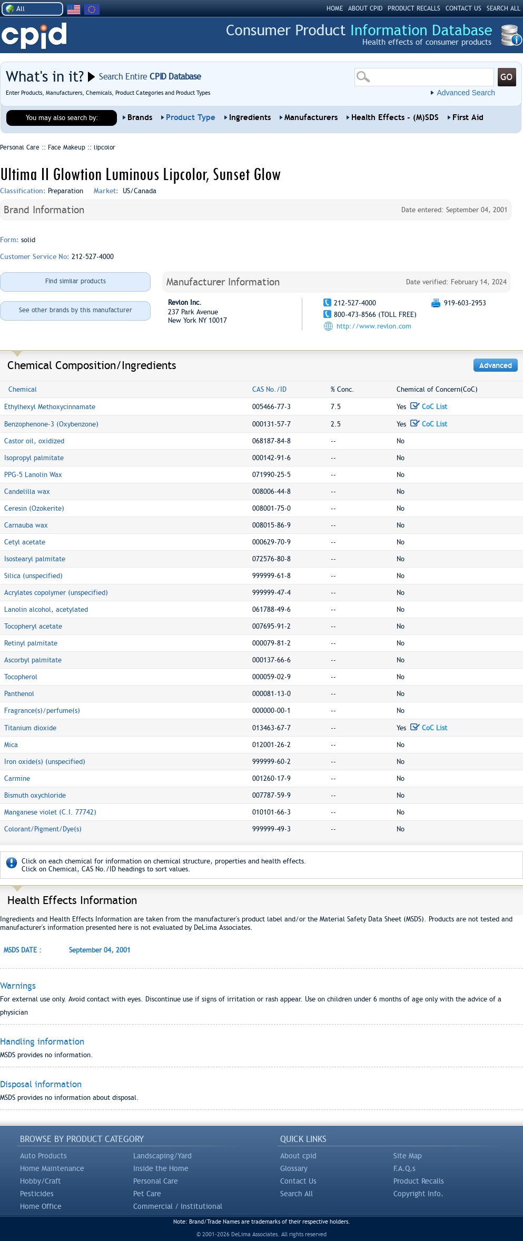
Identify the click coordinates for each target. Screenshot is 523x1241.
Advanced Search (466, 92)
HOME (335, 8)
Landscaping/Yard (162, 1155)
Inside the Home (161, 1168)
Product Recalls (418, 1181)
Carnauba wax (26, 525)
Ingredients (250, 117)
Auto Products (43, 1155)
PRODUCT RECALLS (414, 8)
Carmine (17, 778)
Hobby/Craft (40, 1181)
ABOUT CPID (365, 8)
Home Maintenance (52, 1168)
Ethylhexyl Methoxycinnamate (49, 407)
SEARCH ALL (503, 8)
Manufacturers (311, 117)
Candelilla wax (27, 491)
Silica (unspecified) (33, 576)
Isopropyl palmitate (34, 458)
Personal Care (155, 1181)
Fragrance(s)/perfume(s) (42, 710)
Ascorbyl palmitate (33, 660)
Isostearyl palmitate (34, 559)
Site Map (407, 1155)
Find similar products (75, 281)
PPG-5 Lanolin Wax (33, 475)
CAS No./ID (269, 389)
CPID (34, 36)
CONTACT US (463, 8)
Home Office (41, 1206)
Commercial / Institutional (177, 1206)
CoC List (428, 407)
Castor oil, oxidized (34, 441)
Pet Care (147, 1193)
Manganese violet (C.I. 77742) (50, 812)
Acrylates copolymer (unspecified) (56, 593)
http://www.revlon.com (374, 326)
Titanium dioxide (30, 728)
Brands (139, 117)
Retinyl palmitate (30, 643)
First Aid (467, 117)
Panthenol (19, 694)
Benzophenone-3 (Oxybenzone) (51, 424)
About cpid (298, 1155)
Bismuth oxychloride (35, 795)
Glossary (294, 1168)
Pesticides (37, 1193)
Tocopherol (20, 677)
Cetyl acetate (24, 542)
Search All (296, 1193)
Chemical (22, 389)
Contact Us (298, 1181)
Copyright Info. (418, 1193)
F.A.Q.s (404, 1168)
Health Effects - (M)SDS (395, 117)
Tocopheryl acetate (33, 626)
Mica (11, 745)
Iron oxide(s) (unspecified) (44, 762)
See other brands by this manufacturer (75, 310)
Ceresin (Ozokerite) (34, 508)
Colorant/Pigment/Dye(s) (43, 829)
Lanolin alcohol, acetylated (46, 609)
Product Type (190, 117)
